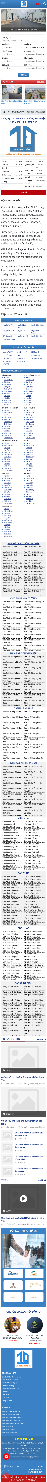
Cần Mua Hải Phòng (32, 824)
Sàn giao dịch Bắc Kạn (11, 1009)
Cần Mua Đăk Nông (10, 866)
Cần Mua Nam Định (10, 849)
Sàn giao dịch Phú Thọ (33, 1020)
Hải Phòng (7, 384)
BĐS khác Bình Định (11, 973)
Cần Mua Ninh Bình (31, 833)
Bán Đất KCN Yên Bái (11, 591)
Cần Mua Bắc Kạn (10, 838)
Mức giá (5, 65)
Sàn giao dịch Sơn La (11, 1022)
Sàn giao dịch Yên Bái (11, 1031)
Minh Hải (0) (21, 358)
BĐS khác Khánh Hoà (11, 971)
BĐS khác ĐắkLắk (31, 976)
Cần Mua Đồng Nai (31, 827)
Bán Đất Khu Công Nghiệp (11, 1377)
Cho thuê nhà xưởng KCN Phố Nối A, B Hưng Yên (22, 1219)
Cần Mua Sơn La (9, 852)
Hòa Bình (7, 398)
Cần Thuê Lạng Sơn (10, 902)
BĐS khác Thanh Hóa (11, 945)
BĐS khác (5, 1398)
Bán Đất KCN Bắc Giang (33, 566)
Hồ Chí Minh (8, 380)
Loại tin (5, 44)
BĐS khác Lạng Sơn (11, 957)
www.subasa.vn (7, 1426)
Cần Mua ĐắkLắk (31, 866)
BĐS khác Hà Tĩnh (31, 979)
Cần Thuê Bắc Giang (32, 890)
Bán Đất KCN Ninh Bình (33, 563)
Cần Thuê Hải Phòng (32, 879)
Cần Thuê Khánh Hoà (11, 916)
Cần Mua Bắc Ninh (31, 838)
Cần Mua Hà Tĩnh (31, 869)
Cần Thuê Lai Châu (31, 899)
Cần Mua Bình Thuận (32, 863)
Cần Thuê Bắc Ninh (31, 893)
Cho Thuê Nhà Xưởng (17, 112)
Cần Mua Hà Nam (10, 830)
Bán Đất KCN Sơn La (11, 583)
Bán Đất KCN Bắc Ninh (33, 569)
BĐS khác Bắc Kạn (10, 948)
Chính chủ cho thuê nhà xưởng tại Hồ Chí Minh (29, 1158)
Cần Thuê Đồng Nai (32, 882)
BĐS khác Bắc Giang (32, 945)
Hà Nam (7, 396)
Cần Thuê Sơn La (9, 907)
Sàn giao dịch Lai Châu (33, 1014)
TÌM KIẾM (23, 75)
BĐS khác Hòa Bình (32, 940)
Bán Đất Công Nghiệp (10, 1383)
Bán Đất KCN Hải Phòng (33, 552)
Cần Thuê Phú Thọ (31, 904)
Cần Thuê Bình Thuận (32, 918)
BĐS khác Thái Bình (32, 962)
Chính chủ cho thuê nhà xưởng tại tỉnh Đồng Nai (29, 1170)
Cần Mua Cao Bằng (10, 841)
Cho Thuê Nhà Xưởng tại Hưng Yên (10, 102)
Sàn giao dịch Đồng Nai (33, 995)
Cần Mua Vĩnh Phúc (10, 833)
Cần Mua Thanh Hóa (11, 835)
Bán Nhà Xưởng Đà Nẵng (13, 717)
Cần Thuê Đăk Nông (11, 921)
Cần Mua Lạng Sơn (10, 847)
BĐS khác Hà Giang (10, 954)
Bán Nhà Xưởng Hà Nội (12, 712)
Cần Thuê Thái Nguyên (12, 910)
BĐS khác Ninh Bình (32, 943)
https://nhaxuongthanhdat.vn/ (12, 1420)
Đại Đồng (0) (7, 355)
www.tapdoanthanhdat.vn (11, 1411)
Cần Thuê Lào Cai (31, 902)
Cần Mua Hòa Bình (31, 830)
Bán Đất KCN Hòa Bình (33, 560)
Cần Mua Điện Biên (31, 841)
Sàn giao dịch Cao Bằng (12, 1011)
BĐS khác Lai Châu (31, 954)
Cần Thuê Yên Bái (10, 913)
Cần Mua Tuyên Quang (33, 855)
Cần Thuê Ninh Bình (32, 888)
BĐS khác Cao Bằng (11, 951)
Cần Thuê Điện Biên (32, 896)
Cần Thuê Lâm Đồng (32, 916)
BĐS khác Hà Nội (9, 931)
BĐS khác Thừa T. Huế (33, 968)
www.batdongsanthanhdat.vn (12, 1417)
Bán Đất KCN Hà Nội (11, 547)
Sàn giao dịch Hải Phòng (34, 992)
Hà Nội (6, 377)
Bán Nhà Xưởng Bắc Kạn (12, 744)
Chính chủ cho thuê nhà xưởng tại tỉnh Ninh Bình (29, 1134)
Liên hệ (23, 192)
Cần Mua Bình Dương (11, 827)
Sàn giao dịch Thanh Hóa (12, 1006)
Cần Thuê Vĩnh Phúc (11, 888)
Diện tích (28, 65)
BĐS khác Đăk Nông (11, 976)
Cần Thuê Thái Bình (32, 907)
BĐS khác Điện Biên (32, 951)
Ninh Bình (7, 403)
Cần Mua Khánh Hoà (11, 861)
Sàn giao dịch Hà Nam (11, 1000)
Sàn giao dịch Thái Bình (33, 1022)
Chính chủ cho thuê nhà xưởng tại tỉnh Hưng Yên (22, 1078)
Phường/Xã (28, 58)
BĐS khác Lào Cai (31, 957)
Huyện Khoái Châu (21, 326)
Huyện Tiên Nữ (22, 331)
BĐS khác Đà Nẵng (10, 934)
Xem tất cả (41, 1039)
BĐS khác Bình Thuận (32, 973)
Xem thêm (40, 82)
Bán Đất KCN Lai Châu (33, 574)
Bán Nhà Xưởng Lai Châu (34, 753)
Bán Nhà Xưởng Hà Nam (12, 728)
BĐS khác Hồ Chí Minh (33, 931)
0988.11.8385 (12, 1341)
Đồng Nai (7, 393)
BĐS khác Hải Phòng (32, 934)
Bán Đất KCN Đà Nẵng (12, 552)
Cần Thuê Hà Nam (10, 885)
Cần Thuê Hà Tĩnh (31, 924)
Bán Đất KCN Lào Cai (32, 577)
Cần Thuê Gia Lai (9, 924)
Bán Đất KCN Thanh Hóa (12, 566)
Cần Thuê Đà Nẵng (10, 879)
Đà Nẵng (7, 382)
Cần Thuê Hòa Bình (32, 885)
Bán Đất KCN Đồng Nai (33, 555)
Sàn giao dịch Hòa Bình (33, 1000)
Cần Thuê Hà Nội (9, 876)
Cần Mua (5, 1392)
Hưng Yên (7, 387)
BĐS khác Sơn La (10, 962)
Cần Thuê (5, 1395)
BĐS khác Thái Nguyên (12, 965)
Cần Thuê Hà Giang (10, 899)
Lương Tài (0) (8, 352)
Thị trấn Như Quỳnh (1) (7, 363)
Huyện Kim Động (37, 325)
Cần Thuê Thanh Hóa (11, 890)
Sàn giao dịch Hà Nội (11, 986)
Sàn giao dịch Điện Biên (33, 1011)
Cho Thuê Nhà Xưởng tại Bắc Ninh (34, 102)
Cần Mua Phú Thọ (31, 849)
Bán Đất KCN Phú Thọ (33, 580)
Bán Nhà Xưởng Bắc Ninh (34, 744)
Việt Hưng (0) (22, 352)
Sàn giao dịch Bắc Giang (34, 1006)
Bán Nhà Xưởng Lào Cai (33, 758)
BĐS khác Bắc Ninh (32, 948)
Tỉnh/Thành (7, 51)
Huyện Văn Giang (35, 332)
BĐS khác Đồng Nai (32, 937)
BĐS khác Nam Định (11, 959)
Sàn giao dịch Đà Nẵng (12, 992)
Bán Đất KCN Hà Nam (11, 560)
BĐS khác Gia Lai (9, 979)
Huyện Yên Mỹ (22, 336)
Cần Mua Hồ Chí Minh (33, 822)
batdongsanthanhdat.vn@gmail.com (26, 1457)
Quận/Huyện (29, 51)
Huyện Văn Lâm (9, 339)
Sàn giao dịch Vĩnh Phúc (12, 1003)
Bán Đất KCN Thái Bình (33, 583)
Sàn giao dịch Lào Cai (32, 1017)
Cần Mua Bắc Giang (32, 835)
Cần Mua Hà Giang (10, 844)
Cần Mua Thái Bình (31, 852)
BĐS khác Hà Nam (10, 940)
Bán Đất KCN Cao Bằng (12, 572)
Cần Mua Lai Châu (31, 844)
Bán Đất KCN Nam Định (12, 580)
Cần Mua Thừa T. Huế (32, 858)
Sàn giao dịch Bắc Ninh (33, 1009)
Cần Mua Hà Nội (9, 822)
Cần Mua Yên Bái (9, 858)
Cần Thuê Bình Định (11, 918)
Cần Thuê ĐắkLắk (31, 921)
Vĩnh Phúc (7, 400)
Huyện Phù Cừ (8, 331)
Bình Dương (8, 391)
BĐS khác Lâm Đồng (32, 971)
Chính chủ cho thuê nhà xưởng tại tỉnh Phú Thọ (29, 1146)
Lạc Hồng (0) (8, 358)
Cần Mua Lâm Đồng (32, 861)
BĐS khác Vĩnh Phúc (11, 943)
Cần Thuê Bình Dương (11, 882)
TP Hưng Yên (8, 336)
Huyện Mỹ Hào (36, 336)
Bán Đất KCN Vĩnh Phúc (12, 563)
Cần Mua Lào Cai (31, 847)
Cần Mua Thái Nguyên (11, 855)
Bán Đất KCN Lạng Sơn (12, 577)
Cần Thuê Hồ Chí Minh (33, 876)
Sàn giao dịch (7, 1401)
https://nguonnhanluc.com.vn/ (12, 1423)
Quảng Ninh (8, 389)
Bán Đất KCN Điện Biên (33, 572)
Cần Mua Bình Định (10, 863)
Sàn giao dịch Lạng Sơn (12, 1017)
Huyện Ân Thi (8, 325)
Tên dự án (6, 38)
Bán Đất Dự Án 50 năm (10, 1389)
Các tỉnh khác (8, 405)
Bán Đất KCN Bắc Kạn (11, 569)
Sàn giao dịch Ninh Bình (33, 1003)
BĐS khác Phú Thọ (31, 959)
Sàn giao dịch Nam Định (12, 1020)
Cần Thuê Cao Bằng (11, 896)
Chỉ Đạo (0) (35, 352)
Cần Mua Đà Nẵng (10, 824)
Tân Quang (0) (36, 358)
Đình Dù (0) (21, 355)
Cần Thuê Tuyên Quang (33, 910)
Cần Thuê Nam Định (11, 904)
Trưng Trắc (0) (22, 361)
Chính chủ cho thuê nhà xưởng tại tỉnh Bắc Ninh (21, 1122)
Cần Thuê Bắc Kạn (10, 893)
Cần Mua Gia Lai (9, 869)
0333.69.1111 (34, 1341)
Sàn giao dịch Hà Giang (12, 1014)
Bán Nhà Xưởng (8, 1386)
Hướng (5, 58)
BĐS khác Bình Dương (11, 937)
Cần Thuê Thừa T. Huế (33, 913)
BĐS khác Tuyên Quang (33, 965)
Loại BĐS (28, 44)
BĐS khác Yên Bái (10, 968)
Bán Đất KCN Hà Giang (12, 574)
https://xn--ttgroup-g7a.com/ (12, 1414)
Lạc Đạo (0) (35, 355)
